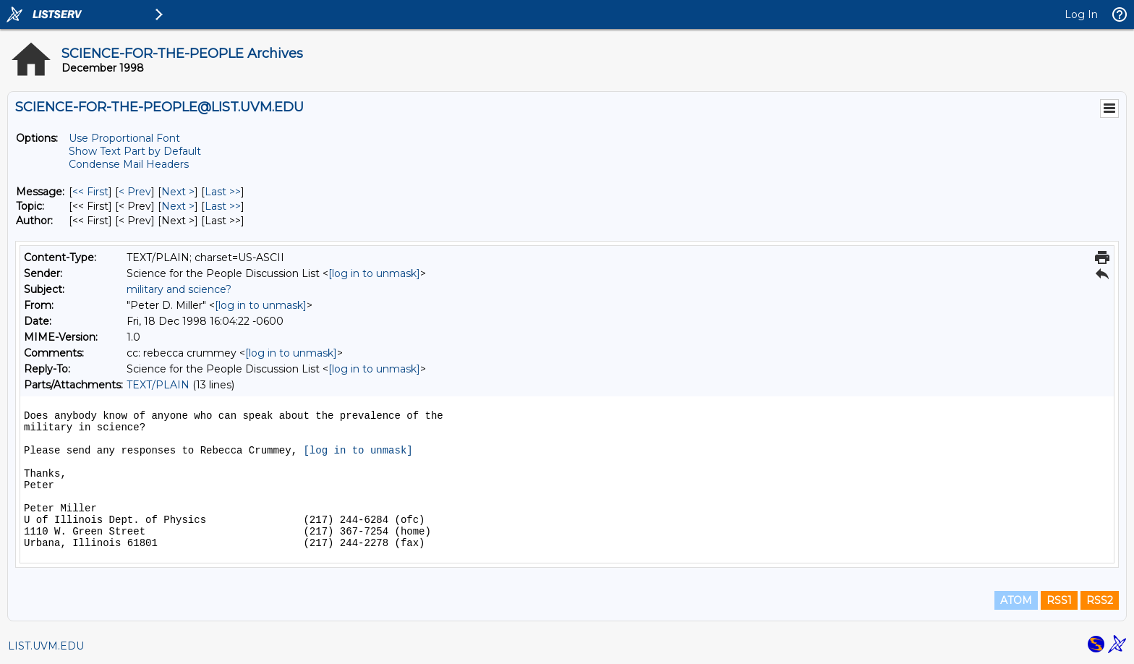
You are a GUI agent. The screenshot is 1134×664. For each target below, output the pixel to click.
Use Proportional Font (124, 138)
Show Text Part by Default (135, 151)
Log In (1081, 14)
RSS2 (1099, 600)
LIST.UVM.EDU (46, 645)
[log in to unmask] (374, 273)
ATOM (1016, 600)
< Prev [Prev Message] (135, 191)
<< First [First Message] (90, 191)
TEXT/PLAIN (158, 384)
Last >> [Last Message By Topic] (223, 206)
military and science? (179, 289)
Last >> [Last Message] (223, 191)
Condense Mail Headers (129, 164)
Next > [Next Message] (178, 191)
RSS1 (1059, 600)
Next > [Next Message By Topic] (178, 206)
